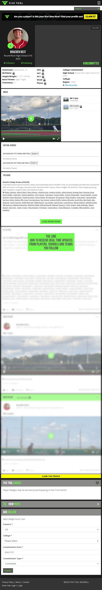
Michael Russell (45, 205)
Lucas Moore (68, 203)
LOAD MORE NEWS (51, 221)
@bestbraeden (71, 85)
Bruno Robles (7, 195)
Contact (26, 582)
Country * (8, 524)
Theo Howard (33, 208)
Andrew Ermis (43, 192)
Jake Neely (87, 200)
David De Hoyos (28, 197)
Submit (8, 570)
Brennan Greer (88, 192)
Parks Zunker (71, 205)
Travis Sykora (52, 208)
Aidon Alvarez (32, 192)
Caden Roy (17, 195)
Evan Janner (81, 197)
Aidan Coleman (10, 192)
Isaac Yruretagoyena (32, 200)
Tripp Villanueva (64, 208)
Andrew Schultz (55, 192)
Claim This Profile (51, 476)
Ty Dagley (74, 208)
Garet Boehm (91, 197)
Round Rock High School (16, 55)
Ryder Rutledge (82, 205)
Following (26, 63)
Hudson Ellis (19, 200)
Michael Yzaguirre (58, 205)
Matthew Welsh (33, 205)
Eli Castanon (50, 197)
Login (20, 585)
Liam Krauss (58, 203)
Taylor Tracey (22, 208)
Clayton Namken (28, 195)
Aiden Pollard (22, 192)
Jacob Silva (79, 200)
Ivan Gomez (44, 200)
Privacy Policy (7, 582)
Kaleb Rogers (39, 203)
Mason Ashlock (79, 203)
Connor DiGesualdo (72, 195)
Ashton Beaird (67, 192)
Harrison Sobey (8, 200)
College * (7, 535)
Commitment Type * (13, 558)
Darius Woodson (15, 197)
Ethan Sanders (71, 197)
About (18, 582)
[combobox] (51, 541)
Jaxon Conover (15, 203)
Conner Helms (59, 195)
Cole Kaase (49, 195)
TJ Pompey (43, 208)
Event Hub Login (9, 585)
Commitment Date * (13, 547)
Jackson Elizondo (68, 200)
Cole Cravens (39, 195)
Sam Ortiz (12, 208)
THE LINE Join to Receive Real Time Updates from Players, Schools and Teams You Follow (51, 242)
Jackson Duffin (55, 200)
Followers (9, 63)
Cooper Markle (85, 195)
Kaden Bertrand (27, 203)
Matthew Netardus (20, 205)
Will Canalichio (84, 208)
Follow (95, 28)
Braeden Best (78, 192)
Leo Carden (49, 203)
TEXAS (73, 82)
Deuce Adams (40, 197)
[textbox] (51, 540)
